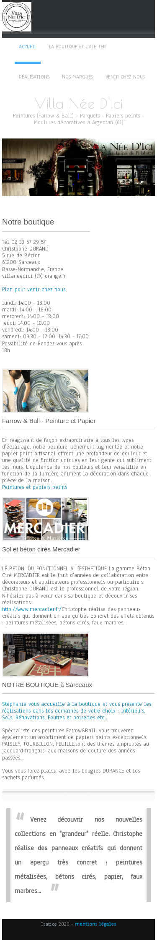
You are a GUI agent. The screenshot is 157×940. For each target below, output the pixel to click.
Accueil (27, 46)
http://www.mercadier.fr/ (32, 609)
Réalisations (34, 76)
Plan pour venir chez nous (33, 289)
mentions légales (95, 924)
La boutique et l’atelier (77, 46)
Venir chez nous (125, 76)
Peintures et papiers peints (34, 487)
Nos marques (77, 76)
